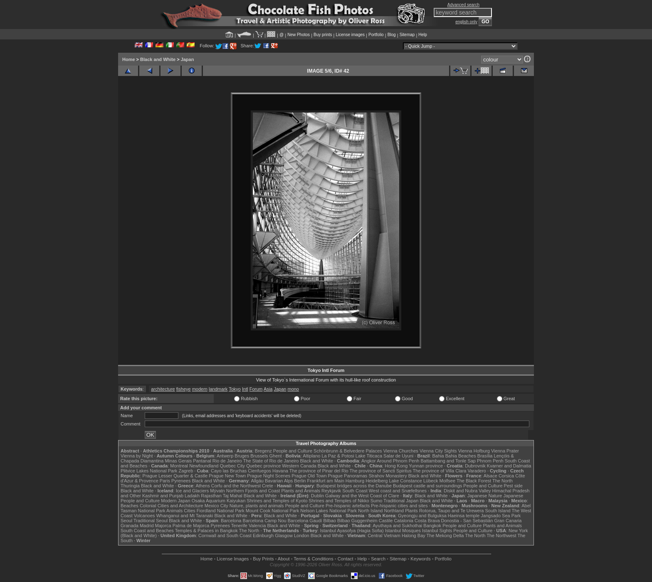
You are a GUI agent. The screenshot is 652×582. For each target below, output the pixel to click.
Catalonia (403, 520)
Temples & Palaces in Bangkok (206, 530)
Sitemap (407, 34)
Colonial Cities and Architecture (171, 505)
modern (199, 388)
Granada (129, 525)
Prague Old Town (308, 475)
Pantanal (202, 460)
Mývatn (217, 490)
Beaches (129, 505)
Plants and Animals (300, 490)
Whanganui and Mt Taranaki (184, 515)
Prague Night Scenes (268, 475)
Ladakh (192, 495)
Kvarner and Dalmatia (509, 465)
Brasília (485, 455)
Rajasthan (211, 495)
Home (128, 59)
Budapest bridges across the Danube (354, 485)
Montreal (179, 465)
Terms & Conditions (313, 558)
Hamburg (355, 480)
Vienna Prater (505, 450)
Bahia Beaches (460, 455)
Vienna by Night (137, 455)
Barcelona (231, 520)
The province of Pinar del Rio (318, 470)
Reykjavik (331, 490)
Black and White (157, 59)
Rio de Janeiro (227, 460)
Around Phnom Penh (398, 460)
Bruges (242, 455)
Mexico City (216, 505)
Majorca (163, 525)
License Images (233, 558)
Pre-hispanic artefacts (348, 505)
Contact (345, 558)
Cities (189, 510)
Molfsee (448, 480)
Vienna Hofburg (474, 450)
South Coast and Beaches (147, 530)
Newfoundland (203, 465)
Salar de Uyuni (398, 455)
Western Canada (299, 465)
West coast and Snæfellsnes (398, 490)
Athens (202, 485)
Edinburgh (263, 535)
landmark (218, 388)
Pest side (513, 485)
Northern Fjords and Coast (253, 490)
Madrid (147, 525)
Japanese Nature (484, 495)
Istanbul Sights (437, 530)
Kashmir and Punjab (162, 495)
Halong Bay (413, 535)
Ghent (275, 455)
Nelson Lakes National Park (328, 510)
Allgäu (257, 480)
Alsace (490, 475)
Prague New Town (227, 475)
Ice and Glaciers (192, 490)
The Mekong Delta (445, 535)
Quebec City (232, 465)
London (301, 535)
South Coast (355, 490)
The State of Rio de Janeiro (271, 460)
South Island (498, 510)
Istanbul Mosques (403, 530)
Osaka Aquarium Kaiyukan (219, 500)
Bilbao (329, 520)
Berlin (300, 480)
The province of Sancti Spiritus (381, 470)
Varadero (476, 470)
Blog (392, 34)
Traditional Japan (400, 500)
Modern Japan (175, 500)
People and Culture (292, 450)
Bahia (438, 455)
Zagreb (185, 470)
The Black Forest (474, 480)
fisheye (183, 388)
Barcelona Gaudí (305, 520)
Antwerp (225, 455)
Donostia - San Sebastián (467, 520)
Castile (386, 520)
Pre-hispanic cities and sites (399, 505)
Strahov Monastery (387, 475)
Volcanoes (144, 515)
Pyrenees (180, 480)
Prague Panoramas (348, 475)
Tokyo (235, 388)
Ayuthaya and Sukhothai (397, 525)
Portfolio (376, 34)
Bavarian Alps (279, 480)
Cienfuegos (259, 470)
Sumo (376, 500)
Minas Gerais (178, 460)
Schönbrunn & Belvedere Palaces (348, 450)
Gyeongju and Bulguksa (422, 515)
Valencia (257, 525)
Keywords (420, 558)
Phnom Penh (490, 460)
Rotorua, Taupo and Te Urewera (451, 510)
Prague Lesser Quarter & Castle (175, 475)
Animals (174, 510)
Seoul (126, 520)
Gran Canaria (507, 520)
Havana (280, 470)
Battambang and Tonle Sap (448, 460)
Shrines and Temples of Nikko (339, 500)
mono (293, 388)
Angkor (368, 460)
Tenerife (239, 525)
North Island (370, 510)
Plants (411, 510)
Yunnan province (426, 465)
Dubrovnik (475, 465)
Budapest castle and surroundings (427, 485)
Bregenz (263, 450)
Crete (267, 485)
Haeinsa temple (463, 515)
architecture (163, 388)
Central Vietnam (384, 535)
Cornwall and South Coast (225, 535)
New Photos (298, 34)
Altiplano (311, 455)
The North (502, 480)
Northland (394, 510)
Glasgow (284, 535)
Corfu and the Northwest (236, 485)
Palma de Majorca (191, 525)
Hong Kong (396, 465)
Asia (268, 388)
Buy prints (323, 34)
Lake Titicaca (369, 455)
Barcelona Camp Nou (264, 520)
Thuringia (130, 485)
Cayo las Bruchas (229, 470)
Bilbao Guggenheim (357, 520)
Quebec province (263, 465)
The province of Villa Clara (440, 470)
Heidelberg (377, 480)
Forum (256, 388)
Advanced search (463, 4)
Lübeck (430, 480)
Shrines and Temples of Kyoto (277, 500)
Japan (187, 59)
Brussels (259, 455)
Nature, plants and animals (257, 505)
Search (378, 558)
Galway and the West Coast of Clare (362, 495)
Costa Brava (427, 520)
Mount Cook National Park (272, 510)
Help (422, 34)
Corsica (506, 475)
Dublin (317, 495)
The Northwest (501, 535)
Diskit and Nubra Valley (467, 490)
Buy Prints (263, 558)
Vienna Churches (400, 450)
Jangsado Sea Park (501, 515)
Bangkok (432, 525)
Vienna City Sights (438, 450)
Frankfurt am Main (325, 480)
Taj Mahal (232, 495)
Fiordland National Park (220, 510)
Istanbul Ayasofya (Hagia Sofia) (351, 530)
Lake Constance (405, 480)
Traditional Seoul (150, 520)
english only (466, 22)
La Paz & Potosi (338, 455)
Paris (165, 480)
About (284, 558)
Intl (245, 388)
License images (350, 34)
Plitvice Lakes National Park (149, 470)
